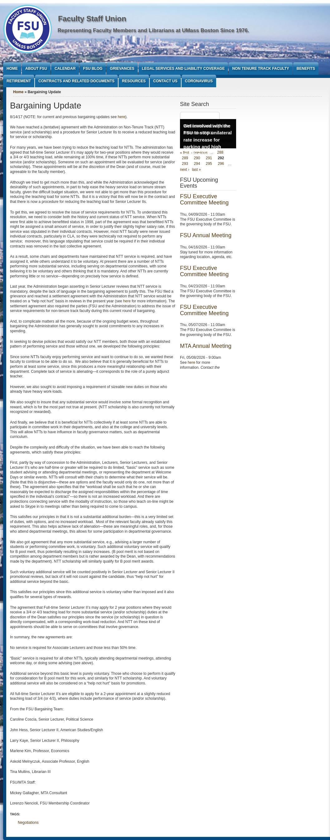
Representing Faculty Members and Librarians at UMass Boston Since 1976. (153, 30)
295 (209, 164)
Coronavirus (199, 81)
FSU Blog (92, 68)
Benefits (306, 68)
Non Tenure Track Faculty (260, 68)
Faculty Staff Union (92, 18)
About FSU (36, 68)
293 (185, 164)
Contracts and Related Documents (76, 81)
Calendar (65, 68)
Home (12, 68)
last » (196, 169)
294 (197, 164)
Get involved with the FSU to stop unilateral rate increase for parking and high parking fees (207, 139)
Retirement (19, 81)
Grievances (122, 68)
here (121, 117)
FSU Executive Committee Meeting (204, 199)
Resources (134, 81)
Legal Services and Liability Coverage (183, 68)
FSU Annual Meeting (205, 235)
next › (184, 169)
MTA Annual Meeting (205, 346)
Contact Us (165, 81)
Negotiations (28, 822)
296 (221, 164)
